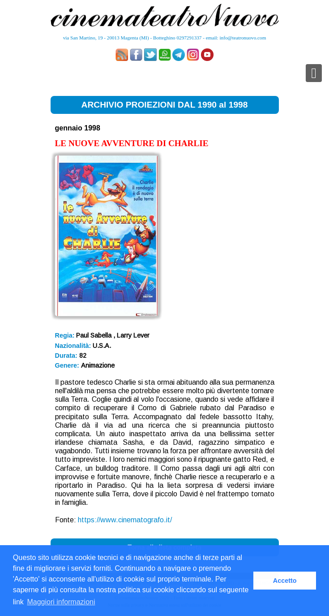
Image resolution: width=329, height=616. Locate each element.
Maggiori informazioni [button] (61, 602)
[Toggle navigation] (314, 73)
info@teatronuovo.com (243, 37)
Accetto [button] (285, 580)
